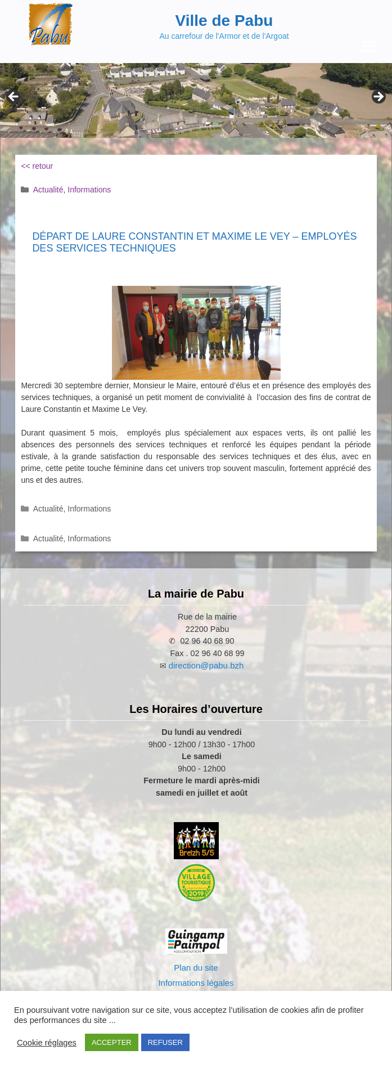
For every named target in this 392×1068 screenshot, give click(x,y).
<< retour (37, 165)
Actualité (48, 189)
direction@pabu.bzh (206, 665)
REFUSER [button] (165, 1042)
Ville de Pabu (224, 20)
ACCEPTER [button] (112, 1042)
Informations (89, 189)
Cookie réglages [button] (46, 1042)
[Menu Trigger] (368, 46)
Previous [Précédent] (14, 97)
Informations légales (195, 983)
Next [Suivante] (378, 97)
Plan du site (196, 967)
